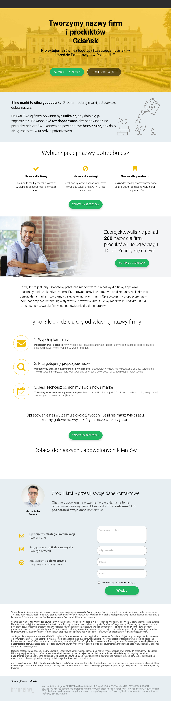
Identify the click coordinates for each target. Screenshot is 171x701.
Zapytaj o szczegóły (67, 72)
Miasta (33, 681)
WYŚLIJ (121, 591)
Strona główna (19, 681)
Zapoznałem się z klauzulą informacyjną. (118, 583)
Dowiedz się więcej (104, 72)
